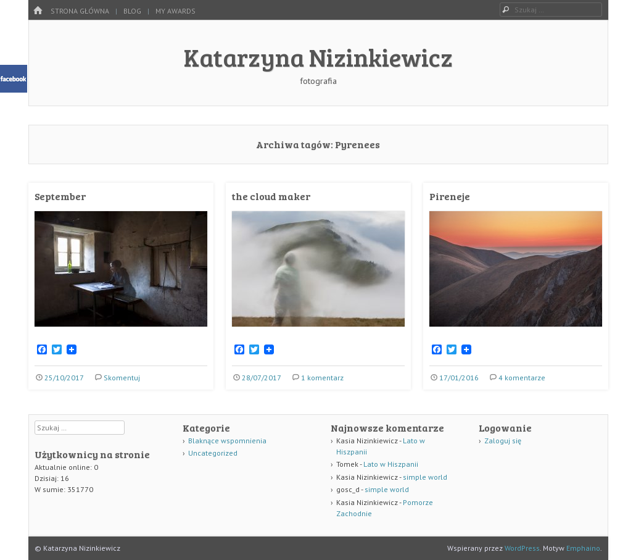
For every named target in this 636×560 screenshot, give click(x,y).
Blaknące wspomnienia (227, 440)
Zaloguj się (502, 440)
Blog (132, 10)
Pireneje (449, 196)
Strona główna (80, 10)
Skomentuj (122, 377)
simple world (425, 477)
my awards (175, 10)
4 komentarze (521, 377)
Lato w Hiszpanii (390, 464)
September (60, 196)
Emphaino (583, 548)
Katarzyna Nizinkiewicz (318, 56)
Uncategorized (212, 453)
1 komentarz (322, 377)
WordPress (522, 548)
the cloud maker (271, 196)
